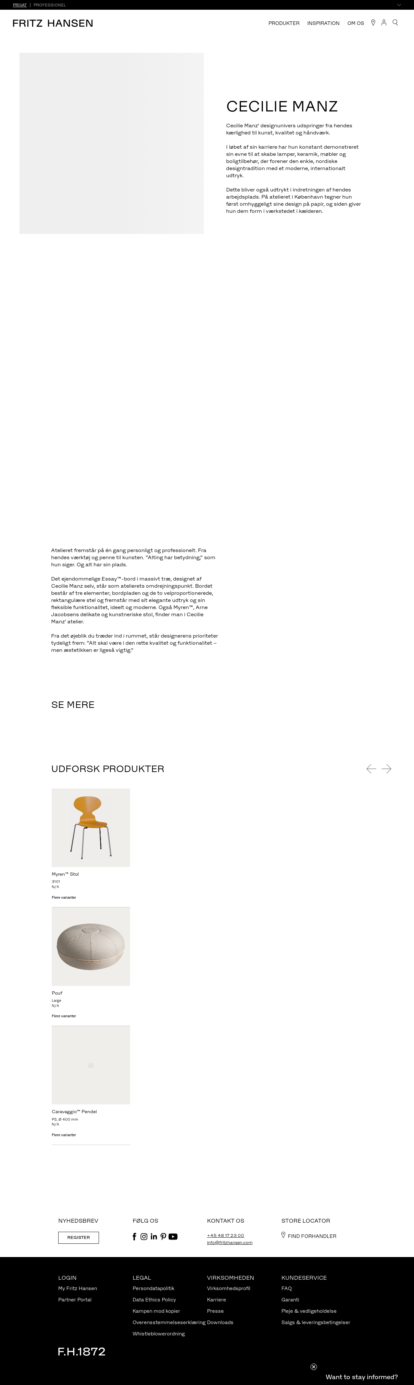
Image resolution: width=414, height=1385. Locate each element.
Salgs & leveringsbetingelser (315, 1322)
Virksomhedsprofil (228, 1288)
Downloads (220, 1322)
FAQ (286, 1288)
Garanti (290, 1299)
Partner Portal (75, 1299)
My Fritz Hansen (77, 1288)
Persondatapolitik (153, 1288)
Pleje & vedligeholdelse (309, 1311)
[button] (362, 1377)
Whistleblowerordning (159, 1333)
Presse (215, 1311)
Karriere (216, 1299)
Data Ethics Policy (154, 1299)
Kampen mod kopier (156, 1311)
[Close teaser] (313, 1367)
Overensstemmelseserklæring (169, 1322)
